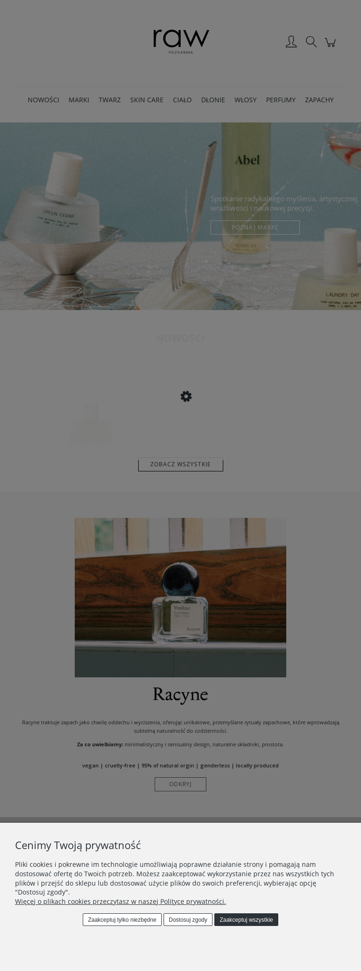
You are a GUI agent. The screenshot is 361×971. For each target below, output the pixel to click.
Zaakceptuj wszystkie (246, 920)
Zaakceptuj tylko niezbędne (122, 920)
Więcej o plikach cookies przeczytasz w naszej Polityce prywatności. (120, 901)
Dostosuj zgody (188, 920)
